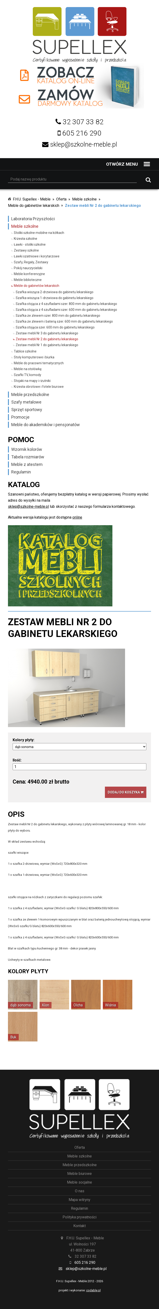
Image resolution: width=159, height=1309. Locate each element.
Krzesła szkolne (25, 238)
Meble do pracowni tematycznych (39, 363)
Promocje (20, 417)
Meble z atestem (27, 464)
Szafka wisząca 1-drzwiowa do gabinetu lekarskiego (54, 298)
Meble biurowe (79, 1173)
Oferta (61, 199)
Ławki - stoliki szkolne (30, 244)
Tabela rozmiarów (27, 456)
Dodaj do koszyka (126, 792)
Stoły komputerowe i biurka (34, 357)
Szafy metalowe (26, 402)
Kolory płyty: (23, 740)
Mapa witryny (79, 1199)
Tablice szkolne (25, 351)
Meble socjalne (79, 1182)
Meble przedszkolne (30, 394)
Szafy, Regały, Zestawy (31, 262)
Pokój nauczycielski (28, 268)
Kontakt (79, 1226)
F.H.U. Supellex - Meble (32, 199)
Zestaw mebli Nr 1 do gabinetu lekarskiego (47, 345)
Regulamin (21, 471)
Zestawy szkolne (26, 250)
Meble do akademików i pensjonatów (45, 424)
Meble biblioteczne (28, 280)
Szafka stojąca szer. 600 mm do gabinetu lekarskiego (55, 327)
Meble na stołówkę (27, 369)
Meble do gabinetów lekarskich (33, 205)
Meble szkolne (84, 199)
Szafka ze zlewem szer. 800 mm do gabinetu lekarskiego (58, 315)
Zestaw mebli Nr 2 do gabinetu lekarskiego (103, 205)
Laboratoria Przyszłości (33, 218)
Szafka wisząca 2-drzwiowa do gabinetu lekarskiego (54, 292)
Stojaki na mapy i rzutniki (32, 381)
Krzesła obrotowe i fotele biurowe (39, 386)
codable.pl (93, 1290)
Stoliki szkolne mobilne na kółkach (39, 233)
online (77, 517)
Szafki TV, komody (27, 375)
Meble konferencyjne (29, 274)
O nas (79, 1191)
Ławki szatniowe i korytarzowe (36, 256)
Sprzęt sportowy (26, 409)
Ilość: (17, 760)
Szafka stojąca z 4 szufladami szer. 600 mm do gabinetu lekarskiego (66, 310)
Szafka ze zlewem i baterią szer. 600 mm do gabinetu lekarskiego (64, 321)
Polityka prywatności (79, 1217)
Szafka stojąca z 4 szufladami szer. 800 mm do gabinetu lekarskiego (66, 304)
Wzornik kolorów (26, 449)
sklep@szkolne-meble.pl (28, 506)
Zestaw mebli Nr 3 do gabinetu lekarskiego (47, 333)
